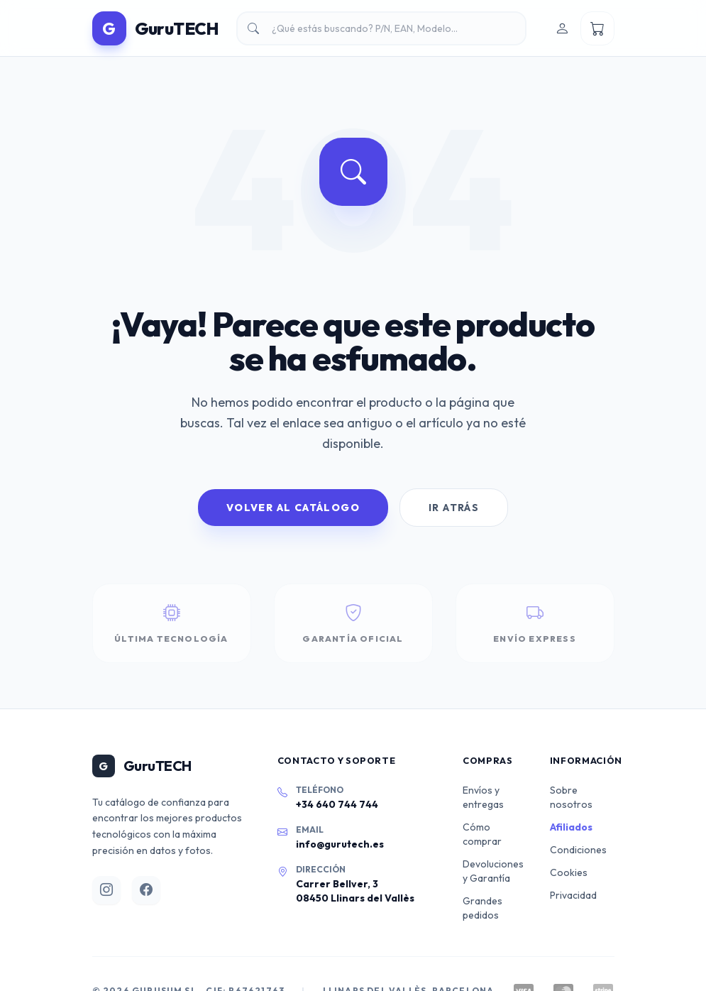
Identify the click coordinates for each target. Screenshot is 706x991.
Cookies (569, 872)
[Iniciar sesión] (562, 28)
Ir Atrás (454, 507)
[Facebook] (146, 890)
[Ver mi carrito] (597, 28)
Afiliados (571, 827)
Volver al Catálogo (293, 507)
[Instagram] (106, 890)
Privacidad (573, 895)
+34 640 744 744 (337, 804)
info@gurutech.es (340, 844)
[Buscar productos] (381, 28)
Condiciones (578, 849)
